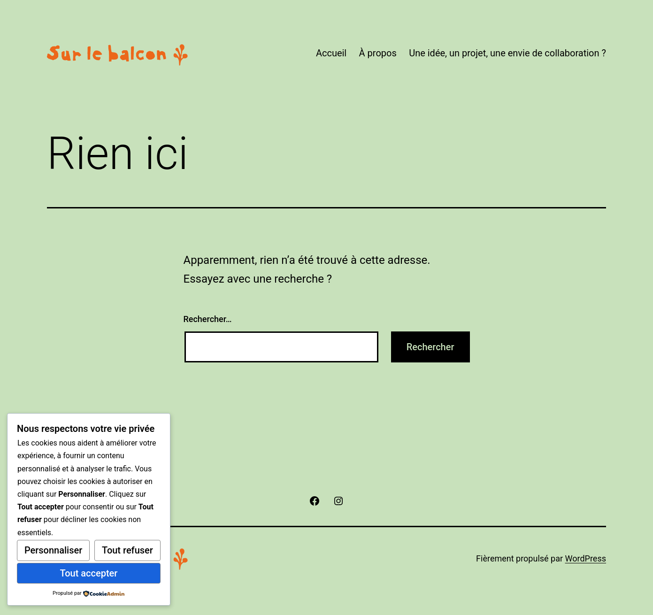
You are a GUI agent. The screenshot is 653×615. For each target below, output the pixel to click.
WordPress (585, 558)
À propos (378, 53)
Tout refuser (127, 550)
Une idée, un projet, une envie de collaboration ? (507, 53)
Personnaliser (53, 550)
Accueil (331, 53)
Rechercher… (208, 319)
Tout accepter (88, 573)
